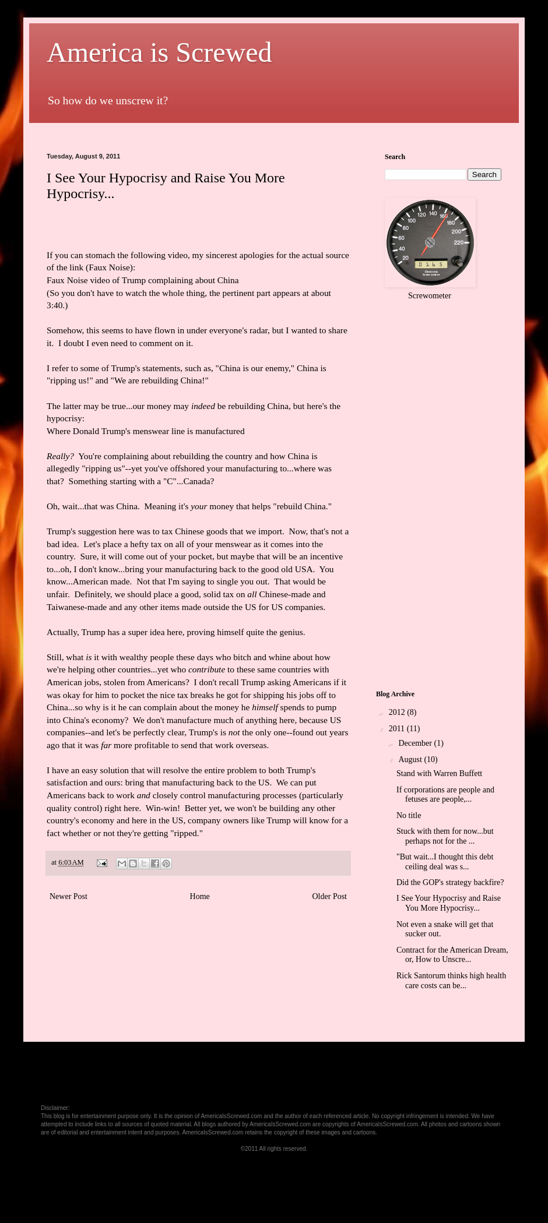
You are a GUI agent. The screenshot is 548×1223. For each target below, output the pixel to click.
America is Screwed (159, 52)
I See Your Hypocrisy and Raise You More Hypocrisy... (448, 903)
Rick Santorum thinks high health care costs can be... (451, 980)
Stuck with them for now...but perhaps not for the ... (445, 836)
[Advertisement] (259, 127)
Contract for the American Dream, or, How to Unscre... (452, 955)
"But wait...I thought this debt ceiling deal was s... (444, 861)
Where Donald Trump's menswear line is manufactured (146, 431)
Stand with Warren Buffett (439, 773)
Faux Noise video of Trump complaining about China (143, 280)
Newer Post (68, 896)
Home (200, 896)
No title (408, 815)
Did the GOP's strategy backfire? (450, 882)
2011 (398, 728)
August (411, 759)
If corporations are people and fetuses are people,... (445, 794)
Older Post (329, 896)
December (416, 743)
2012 (398, 712)
